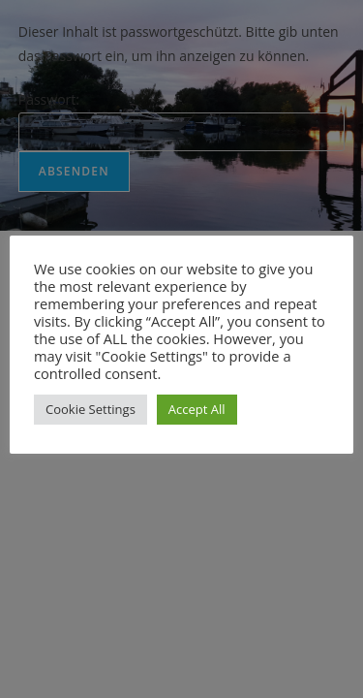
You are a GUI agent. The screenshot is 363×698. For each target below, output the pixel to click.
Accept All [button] (197, 409)
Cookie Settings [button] (90, 409)
